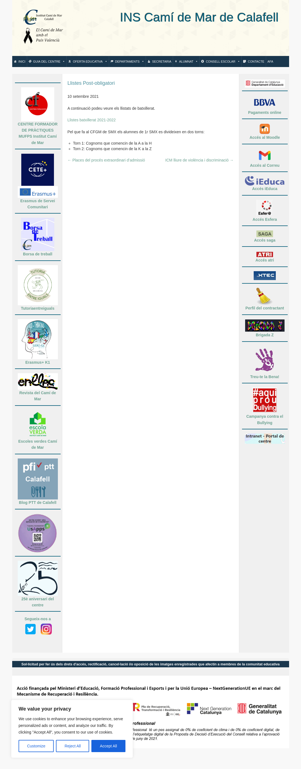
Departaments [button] (130, 61)
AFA (270, 61)
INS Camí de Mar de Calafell (175, 17)
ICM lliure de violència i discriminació (199, 160)
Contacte (256, 61)
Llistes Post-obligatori (91, 83)
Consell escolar (223, 61)
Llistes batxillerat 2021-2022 (92, 120)
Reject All (73, 746)
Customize (36, 746)
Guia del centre (49, 61)
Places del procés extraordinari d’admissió (106, 160)
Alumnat (188, 61)
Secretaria (161, 61)
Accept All (108, 746)
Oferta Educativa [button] (90, 61)
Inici (22, 61)
